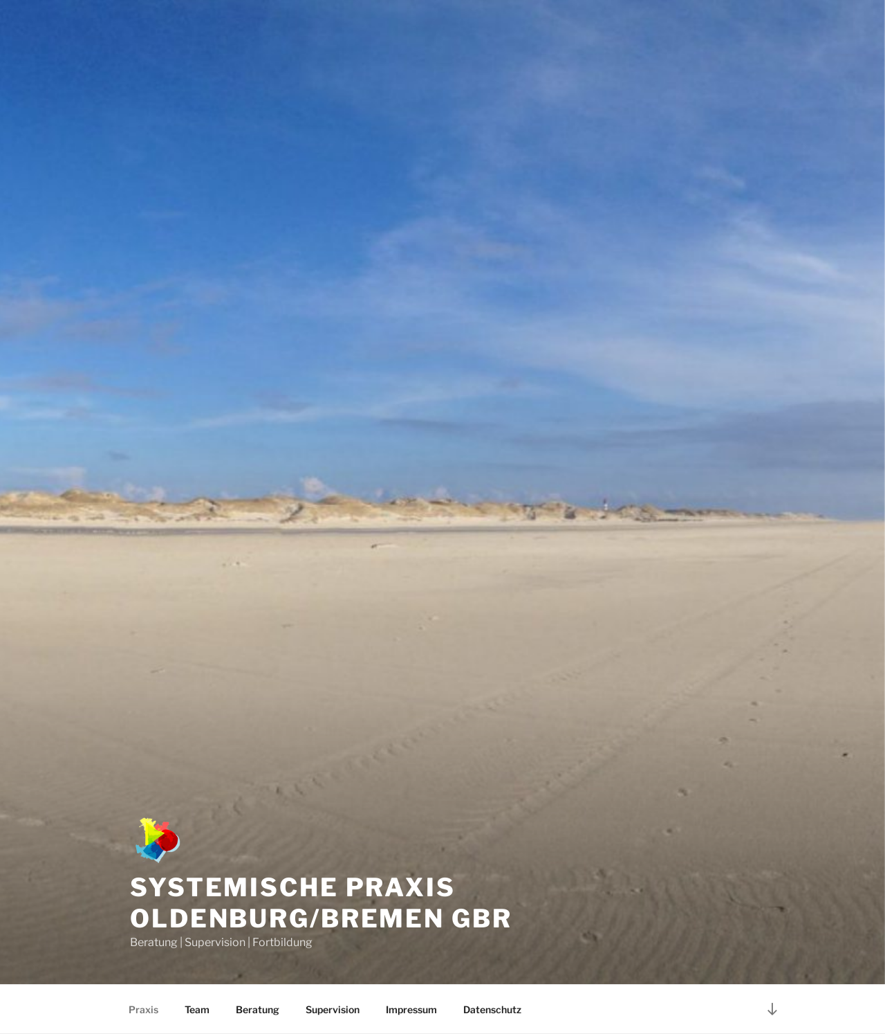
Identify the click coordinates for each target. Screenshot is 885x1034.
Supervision (333, 1009)
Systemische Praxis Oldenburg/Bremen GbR (321, 903)
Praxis (143, 1009)
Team (197, 1009)
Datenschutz (492, 1009)
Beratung (257, 1009)
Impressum (411, 1009)
